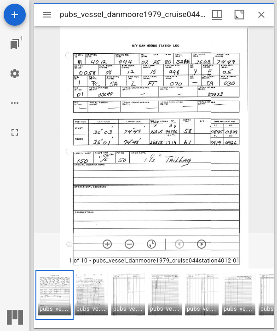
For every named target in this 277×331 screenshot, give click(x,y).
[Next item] (201, 244)
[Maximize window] (239, 15)
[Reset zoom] (151, 244)
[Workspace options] (15, 103)
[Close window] (261, 15)
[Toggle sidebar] (47, 15)
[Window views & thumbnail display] (217, 15)
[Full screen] (15, 132)
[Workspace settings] (15, 74)
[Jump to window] (15, 44)
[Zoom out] (129, 244)
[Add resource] (15, 15)
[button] (54, 295)
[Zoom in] (107, 244)
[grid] (154, 298)
